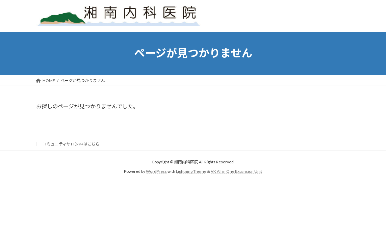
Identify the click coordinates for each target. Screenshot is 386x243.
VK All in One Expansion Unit (236, 171)
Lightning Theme (191, 171)
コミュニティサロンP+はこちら (71, 143)
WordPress (156, 171)
